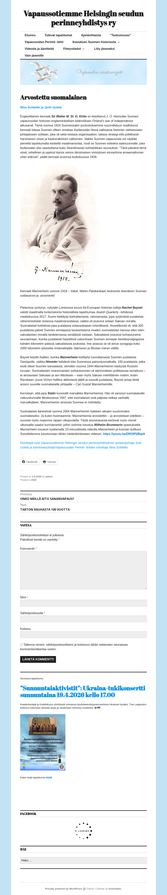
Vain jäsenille (34, 55)
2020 (34, 479)
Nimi (24, 597)
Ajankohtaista (91, 35)
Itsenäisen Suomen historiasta (94, 42)
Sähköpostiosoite (32, 613)
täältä (49, 777)
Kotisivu (25, 628)
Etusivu (30, 35)
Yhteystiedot (72, 48)
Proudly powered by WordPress (63, 888)
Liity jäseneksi (104, 48)
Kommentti (28, 548)
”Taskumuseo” (120, 35)
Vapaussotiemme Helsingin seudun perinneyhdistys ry (84, 18)
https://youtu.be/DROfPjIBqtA (124, 433)
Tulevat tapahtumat (58, 35)
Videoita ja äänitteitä (39, 48)
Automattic (114, 888)
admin (49, 476)
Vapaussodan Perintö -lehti (44, 42)
